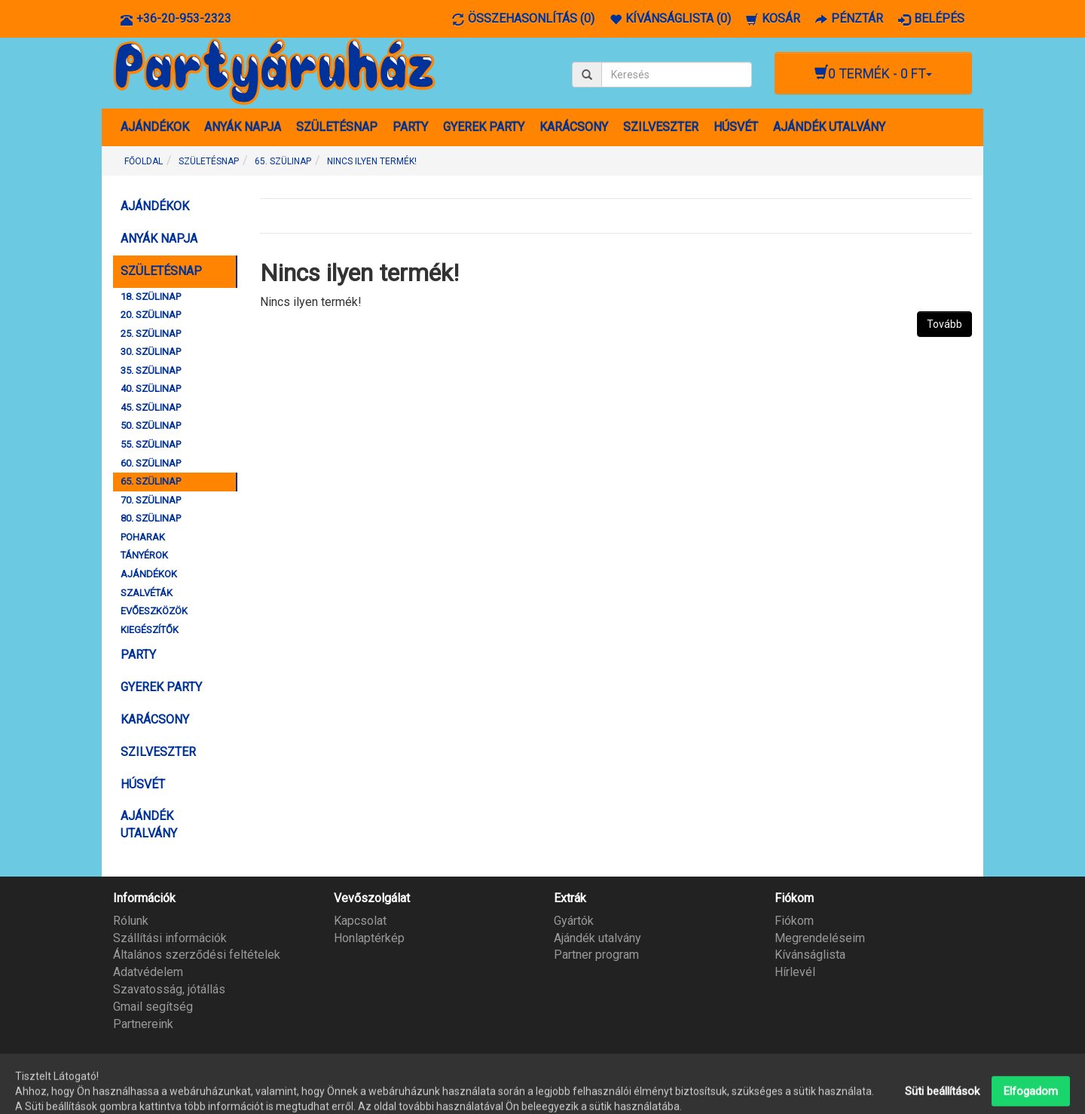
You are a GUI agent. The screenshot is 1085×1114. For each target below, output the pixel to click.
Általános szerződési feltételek (196, 954)
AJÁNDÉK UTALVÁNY (829, 127)
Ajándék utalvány (597, 938)
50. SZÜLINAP (151, 425)
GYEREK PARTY (483, 127)
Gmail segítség (153, 1006)
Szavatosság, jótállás (169, 989)
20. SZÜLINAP (151, 314)
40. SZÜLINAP (151, 388)
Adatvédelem (148, 972)
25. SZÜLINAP (151, 333)
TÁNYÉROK (144, 555)
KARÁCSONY (573, 127)
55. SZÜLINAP (151, 444)
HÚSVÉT (736, 127)
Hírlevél (795, 972)
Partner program (596, 954)
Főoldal (143, 161)
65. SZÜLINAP (283, 161)
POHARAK (143, 537)
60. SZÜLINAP (151, 463)
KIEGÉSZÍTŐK (150, 629)
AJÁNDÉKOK (155, 127)
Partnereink (143, 1024)
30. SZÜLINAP (151, 351)
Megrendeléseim (820, 938)
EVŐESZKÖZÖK (154, 611)
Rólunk (130, 921)
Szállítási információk (170, 938)
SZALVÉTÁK (147, 592)
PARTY (410, 127)
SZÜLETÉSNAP (336, 127)
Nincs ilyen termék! (372, 161)
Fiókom (794, 921)
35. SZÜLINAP (151, 370)
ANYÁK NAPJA (242, 127)
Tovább (944, 324)
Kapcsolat (360, 921)
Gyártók (574, 921)
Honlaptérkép (369, 938)
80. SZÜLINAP (151, 518)
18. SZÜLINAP (151, 296)
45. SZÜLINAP (151, 407)
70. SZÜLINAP (151, 500)
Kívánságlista (810, 954)
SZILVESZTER (660, 127)
